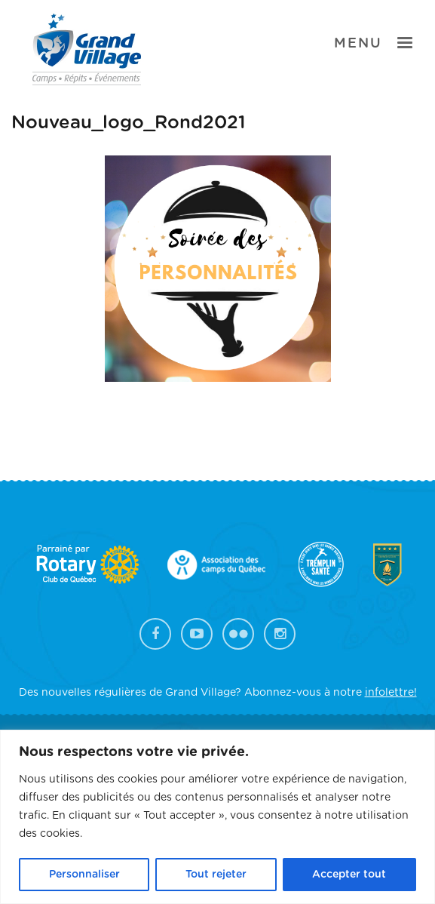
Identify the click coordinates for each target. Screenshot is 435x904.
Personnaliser (84, 874)
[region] (217, 817)
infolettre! (391, 692)
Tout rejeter (216, 874)
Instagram (280, 634)
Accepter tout (349, 874)
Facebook (155, 634)
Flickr (238, 634)
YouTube (197, 634)
